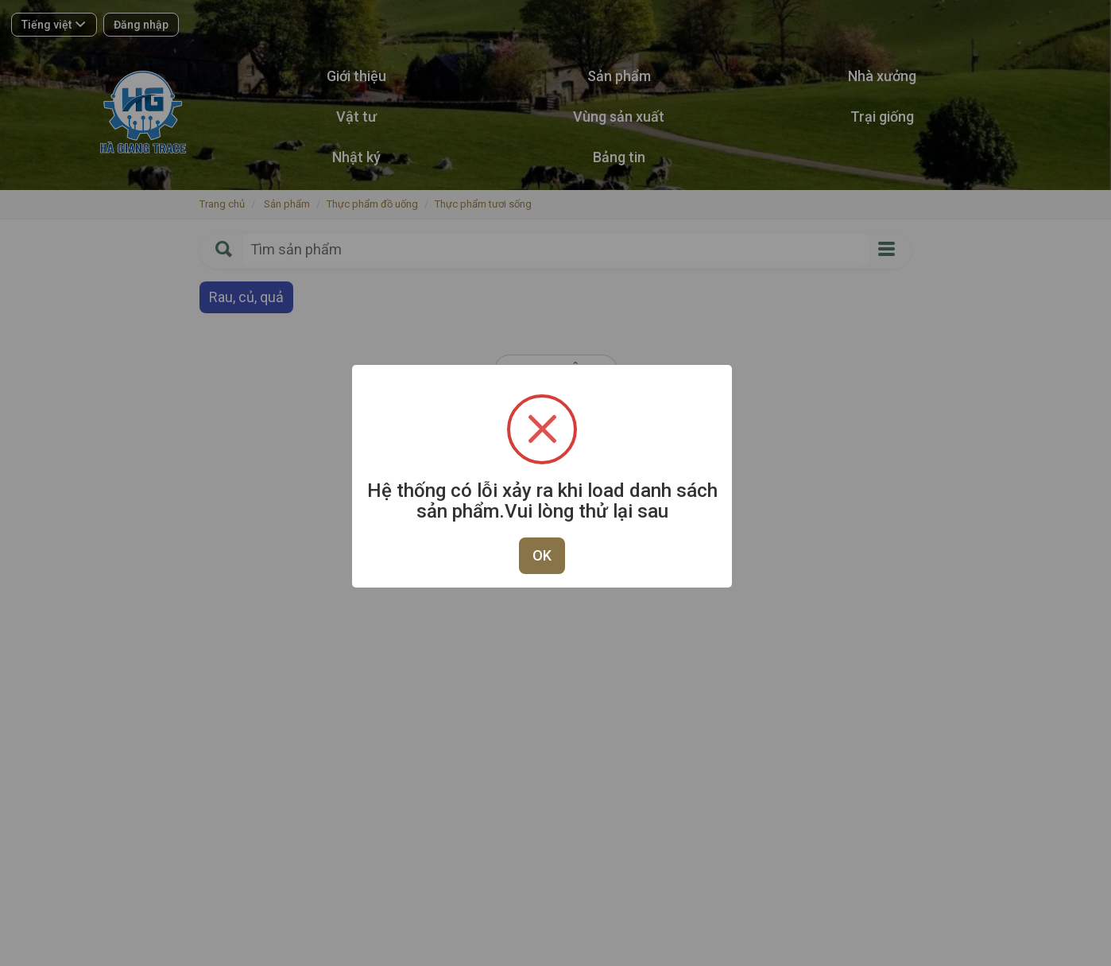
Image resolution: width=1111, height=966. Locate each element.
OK (542, 555)
